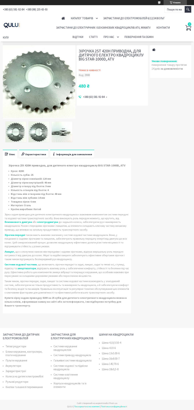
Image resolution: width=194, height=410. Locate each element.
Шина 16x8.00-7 (111, 358)
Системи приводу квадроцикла (72, 355)
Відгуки (77, 37)
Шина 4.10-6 (109, 348)
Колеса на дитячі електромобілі (24, 376)
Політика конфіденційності (114, 406)
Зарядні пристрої (16, 371)
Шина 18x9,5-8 (110, 369)
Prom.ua (113, 403)
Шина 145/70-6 (110, 364)
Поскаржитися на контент (87, 406)
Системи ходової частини (21, 264)
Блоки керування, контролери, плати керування (24, 353)
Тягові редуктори (16, 346)
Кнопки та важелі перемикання (24, 387)
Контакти (163, 27)
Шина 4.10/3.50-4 (111, 342)
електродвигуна (47, 222)
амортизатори (26, 268)
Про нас (108, 37)
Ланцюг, (10, 251)
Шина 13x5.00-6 (111, 353)
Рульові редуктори (17, 381)
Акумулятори (13, 365)
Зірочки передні (15, 235)
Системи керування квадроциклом (65, 348)
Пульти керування (16, 360)
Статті (93, 37)
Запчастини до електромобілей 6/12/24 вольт (134, 18)
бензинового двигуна (18, 222)
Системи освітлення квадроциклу (66, 376)
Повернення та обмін (138, 37)
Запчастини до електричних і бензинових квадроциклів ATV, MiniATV (103, 27)
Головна (63, 18)
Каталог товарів (82, 18)
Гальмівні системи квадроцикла (72, 360)
